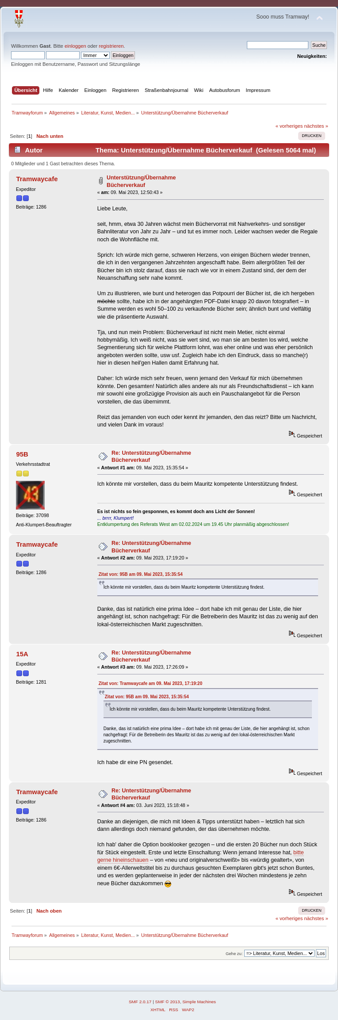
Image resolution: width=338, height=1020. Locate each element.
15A (22, 654)
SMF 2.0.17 (140, 1001)
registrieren (111, 46)
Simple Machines (199, 1001)
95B (22, 454)
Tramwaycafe (37, 179)
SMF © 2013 (167, 1001)
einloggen (75, 46)
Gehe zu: (234, 953)
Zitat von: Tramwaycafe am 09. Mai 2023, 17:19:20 (151, 683)
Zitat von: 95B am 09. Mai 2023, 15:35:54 (141, 574)
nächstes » (316, 126)
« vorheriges (289, 126)
